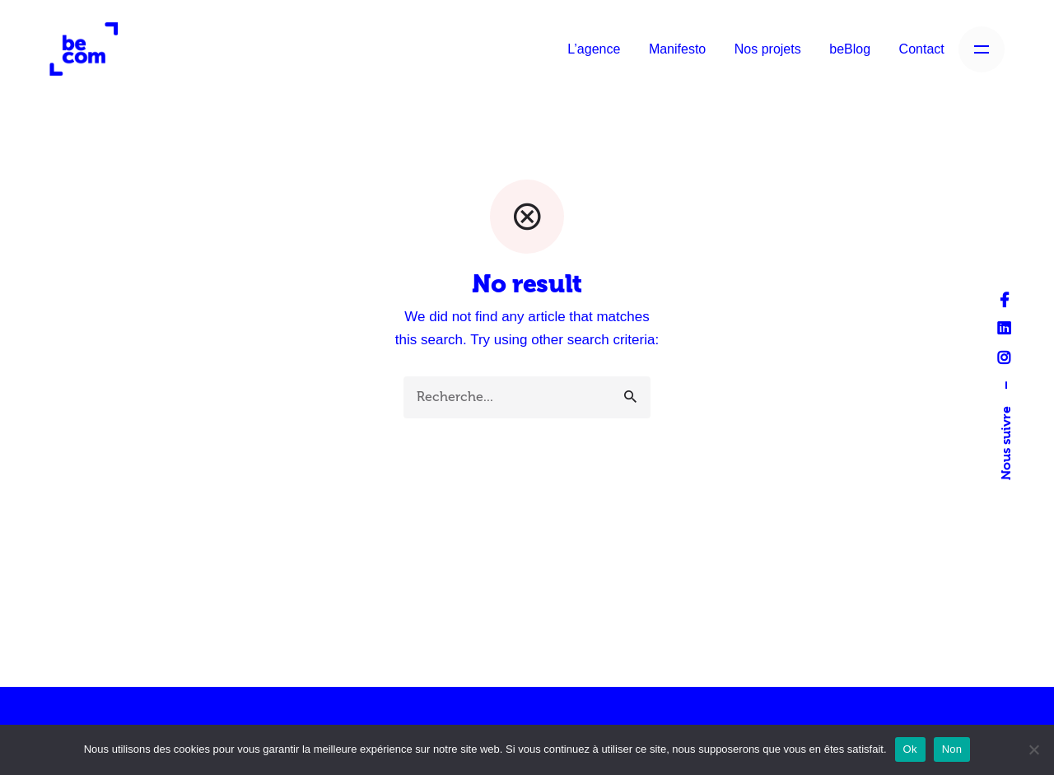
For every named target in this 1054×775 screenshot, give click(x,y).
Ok (910, 749)
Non (952, 749)
